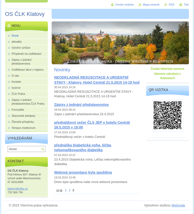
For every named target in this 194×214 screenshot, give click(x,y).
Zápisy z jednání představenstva (81, 105)
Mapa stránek (151, 4)
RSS (171, 4)
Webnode (178, 205)
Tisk (186, 4)
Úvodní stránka (124, 4)
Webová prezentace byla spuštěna (83, 172)
